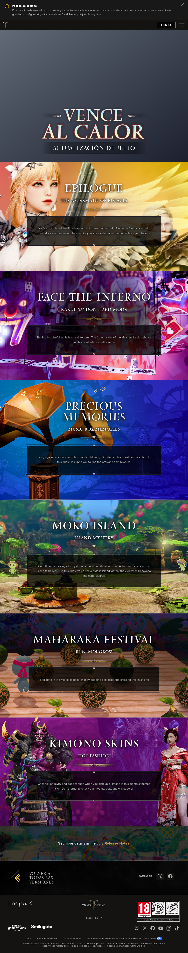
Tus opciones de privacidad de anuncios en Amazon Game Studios (124, 939)
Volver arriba (94, 905)
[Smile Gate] (41, 928)
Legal (28, 939)
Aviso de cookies (72, 939)
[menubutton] (181, 25)
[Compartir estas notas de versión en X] (160, 876)
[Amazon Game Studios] (17, 928)
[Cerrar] (182, 5)
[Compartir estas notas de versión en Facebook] (170, 876)
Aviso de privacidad (47, 939)
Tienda (166, 25)
